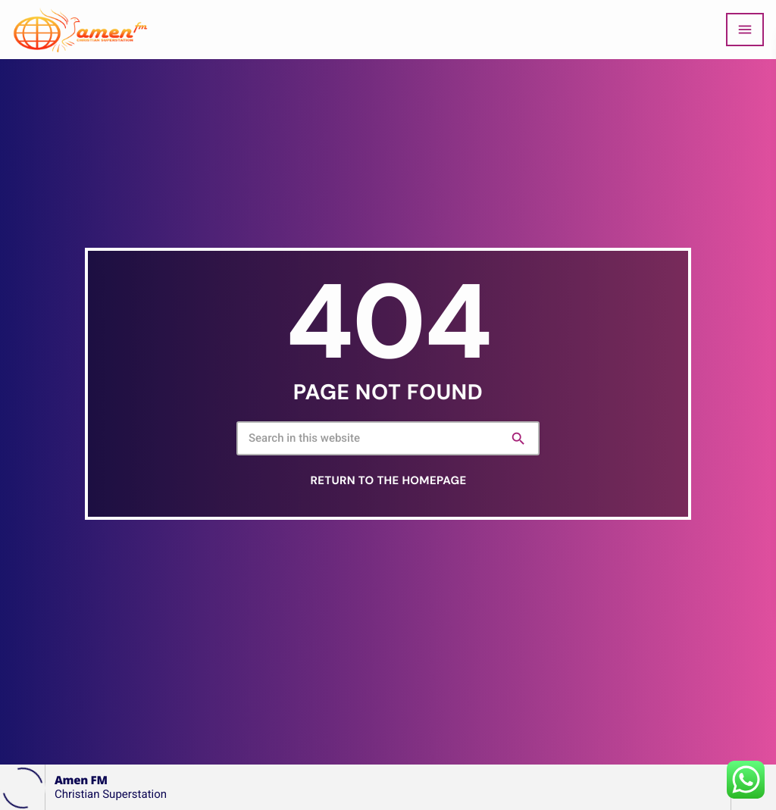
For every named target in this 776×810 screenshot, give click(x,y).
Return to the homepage (389, 480)
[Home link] (81, 29)
